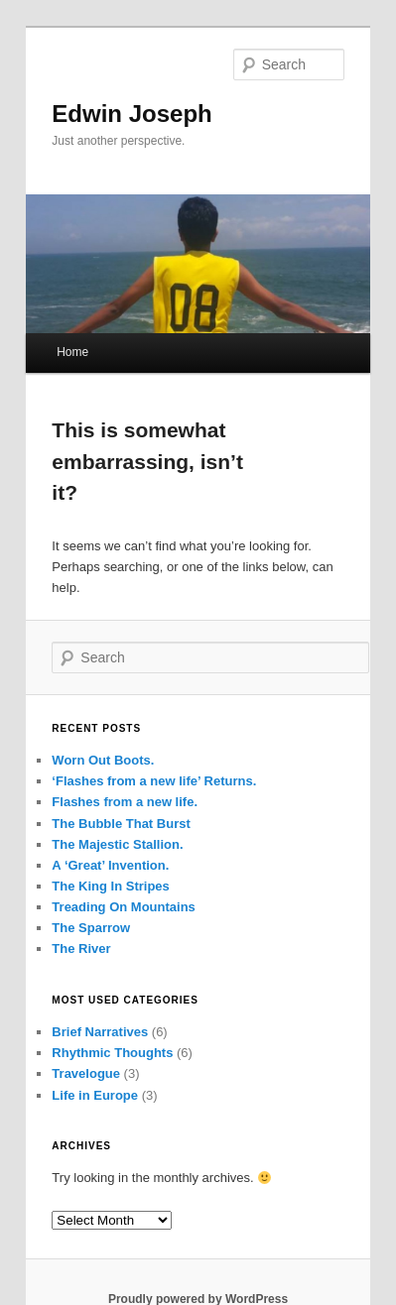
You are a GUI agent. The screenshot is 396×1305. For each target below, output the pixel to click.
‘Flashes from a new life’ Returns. (154, 780)
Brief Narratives (100, 1031)
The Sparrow (91, 927)
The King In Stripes (110, 886)
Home (72, 352)
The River (81, 948)
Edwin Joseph (131, 113)
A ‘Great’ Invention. (110, 865)
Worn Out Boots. (103, 760)
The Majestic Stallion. (117, 844)
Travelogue (86, 1073)
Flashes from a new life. (125, 801)
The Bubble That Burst (121, 823)
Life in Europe (95, 1095)
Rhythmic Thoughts (112, 1052)
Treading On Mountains (123, 906)
